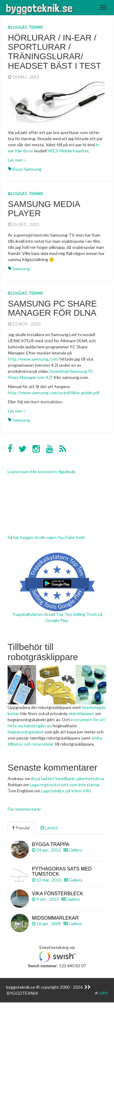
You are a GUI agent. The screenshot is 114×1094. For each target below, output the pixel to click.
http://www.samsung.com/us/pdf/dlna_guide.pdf (53, 392)
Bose (17, 169)
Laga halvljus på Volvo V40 (66, 790)
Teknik (36, 27)
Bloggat (17, 27)
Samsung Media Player (44, 208)
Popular (21, 827)
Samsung (32, 169)
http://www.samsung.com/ (33, 359)
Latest (48, 827)
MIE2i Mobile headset (68, 150)
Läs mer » (16, 159)
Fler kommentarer (24, 809)
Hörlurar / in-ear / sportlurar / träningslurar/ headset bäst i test (54, 52)
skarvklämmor (81, 713)
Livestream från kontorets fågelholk (41, 471)
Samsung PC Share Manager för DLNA (52, 308)
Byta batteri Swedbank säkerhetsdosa (67, 778)
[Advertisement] (57, 1035)
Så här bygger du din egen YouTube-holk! (47, 537)
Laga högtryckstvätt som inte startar (65, 784)
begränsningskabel (25, 731)
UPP (101, 993)
